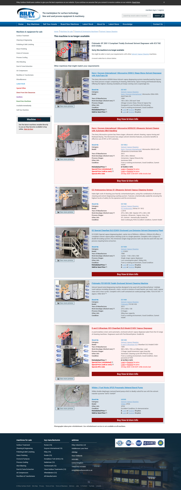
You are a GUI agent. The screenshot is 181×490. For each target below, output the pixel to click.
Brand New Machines (70, 24)
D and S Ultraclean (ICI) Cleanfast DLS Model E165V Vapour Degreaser (122, 328)
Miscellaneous (21, 79)
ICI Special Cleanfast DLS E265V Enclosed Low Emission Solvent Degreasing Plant (127, 230)
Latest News (114, 24)
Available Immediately (23, 106)
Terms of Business (62, 486)
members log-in (151, 10)
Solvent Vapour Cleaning (108, 31)
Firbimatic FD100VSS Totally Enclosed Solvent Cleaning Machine (120, 283)
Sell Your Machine (22, 110)
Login (124, 110)
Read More (136, 2)
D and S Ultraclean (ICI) (129, 345)
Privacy (41, 486)
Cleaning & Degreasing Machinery (87, 31)
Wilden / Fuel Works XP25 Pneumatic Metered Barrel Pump (117, 387)
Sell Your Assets (50, 24)
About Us (101, 24)
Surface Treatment (22, 36)
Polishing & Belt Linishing (25, 44)
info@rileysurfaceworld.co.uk (82, 470)
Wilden (123, 404)
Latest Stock (88, 24)
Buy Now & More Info (127, 119)
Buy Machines (33, 24)
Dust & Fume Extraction (24, 66)
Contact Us (158, 24)
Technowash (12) (50, 466)
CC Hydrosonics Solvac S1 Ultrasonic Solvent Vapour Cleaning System (122, 189)
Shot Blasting (21, 62)
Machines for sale (66, 31)
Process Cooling (21, 57)
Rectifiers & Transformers (25, 75)
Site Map (35, 486)
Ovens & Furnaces (22, 53)
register (161, 10)
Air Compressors (22, 71)
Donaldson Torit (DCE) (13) (53, 459)
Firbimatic (124, 304)
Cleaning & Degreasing (24, 40)
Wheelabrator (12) (50, 473)
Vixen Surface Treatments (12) (55, 469)
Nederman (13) (49, 462)
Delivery (71, 486)
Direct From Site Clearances (25, 92)
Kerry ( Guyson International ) (131, 94)
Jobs (77, 486)
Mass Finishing (21, 49)
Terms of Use (50, 486)
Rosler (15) (48, 455)
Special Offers (21, 88)
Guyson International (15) (53, 448)
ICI (122, 251)
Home (20, 24)
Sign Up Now (28, 129)
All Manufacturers (50, 476)
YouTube (91, 486)
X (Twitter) (84, 486)
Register (131, 110)
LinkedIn (98, 486)
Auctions (19, 97)
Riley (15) (47, 452)
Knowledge (127, 24)
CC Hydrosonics (126, 208)
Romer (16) (48, 445)
